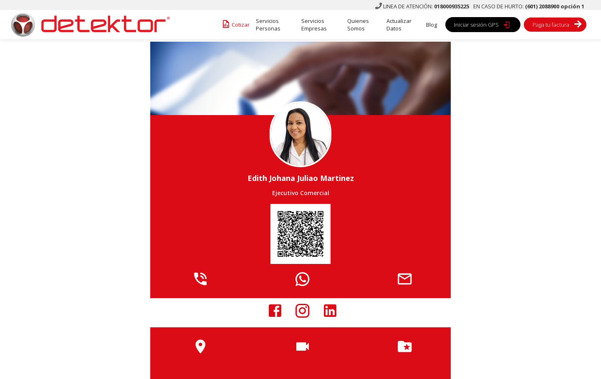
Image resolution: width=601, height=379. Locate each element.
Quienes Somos (358, 24)
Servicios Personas (268, 24)
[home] (87, 24)
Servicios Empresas (314, 24)
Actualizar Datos (399, 24)
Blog (431, 24)
